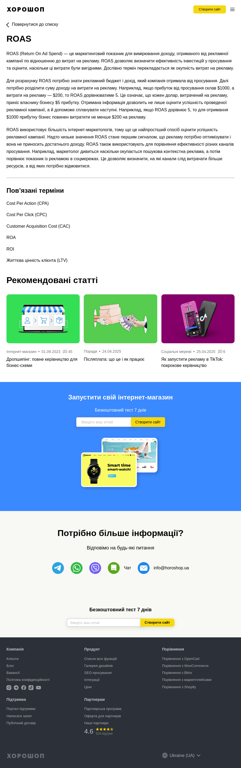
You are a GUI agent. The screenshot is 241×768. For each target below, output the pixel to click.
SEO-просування (98, 673)
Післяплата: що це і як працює (114, 359)
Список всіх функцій (100, 659)
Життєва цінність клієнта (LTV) (37, 260)
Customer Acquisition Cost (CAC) (38, 226)
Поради (90, 351)
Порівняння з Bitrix (177, 673)
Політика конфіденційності (28, 680)
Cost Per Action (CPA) (27, 203)
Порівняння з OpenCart (181, 659)
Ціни (88, 687)
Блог (10, 666)
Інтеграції (92, 680)
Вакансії (13, 673)
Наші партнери (96, 723)
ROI (10, 249)
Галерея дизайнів (98, 666)
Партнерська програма (102, 709)
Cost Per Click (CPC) (26, 214)
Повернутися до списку (35, 24)
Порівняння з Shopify (179, 687)
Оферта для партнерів (102, 716)
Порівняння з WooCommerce (185, 666)
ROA (11, 237)
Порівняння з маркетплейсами (186, 680)
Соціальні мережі (177, 351)
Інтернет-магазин (21, 351)
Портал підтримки (21, 709)
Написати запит (19, 716)
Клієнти (12, 659)
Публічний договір (21, 723)
